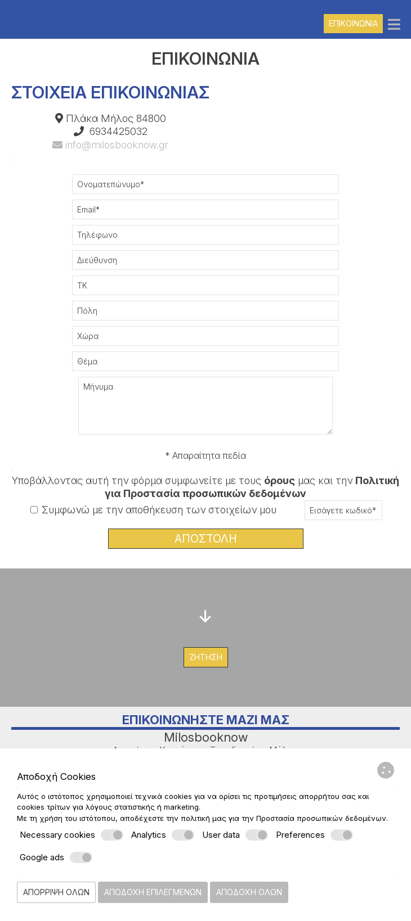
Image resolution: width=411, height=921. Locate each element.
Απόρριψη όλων (56, 892)
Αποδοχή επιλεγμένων (153, 892)
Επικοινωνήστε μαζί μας (205, 719)
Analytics (162, 835)
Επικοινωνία (353, 23)
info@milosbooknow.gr (110, 145)
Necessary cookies (71, 835)
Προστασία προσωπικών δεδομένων (321, 818)
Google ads (56, 857)
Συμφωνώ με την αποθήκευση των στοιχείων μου (153, 510)
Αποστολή (206, 538)
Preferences (314, 835)
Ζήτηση (205, 657)
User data (235, 835)
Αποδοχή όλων (249, 892)
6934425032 (119, 131)
